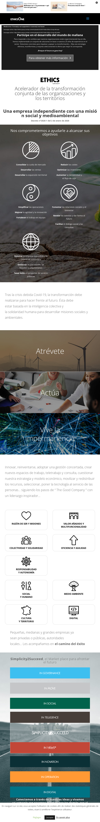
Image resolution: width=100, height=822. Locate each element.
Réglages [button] (37, 817)
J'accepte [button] (49, 817)
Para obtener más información (48, 58)
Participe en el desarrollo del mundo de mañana (50, 35)
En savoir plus (63, 817)
